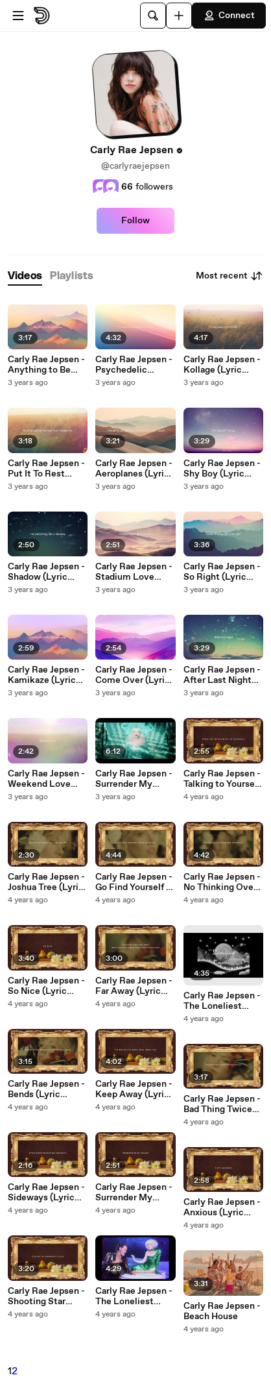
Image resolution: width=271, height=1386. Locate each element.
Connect (229, 15)
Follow (135, 221)
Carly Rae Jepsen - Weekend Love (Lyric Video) (46, 779)
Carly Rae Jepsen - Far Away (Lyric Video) (133, 986)
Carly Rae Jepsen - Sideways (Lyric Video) (46, 1192)
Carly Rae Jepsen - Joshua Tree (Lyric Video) (46, 882)
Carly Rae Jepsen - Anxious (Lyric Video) (222, 1207)
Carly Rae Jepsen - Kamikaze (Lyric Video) (46, 675)
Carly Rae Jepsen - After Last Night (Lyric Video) (222, 675)
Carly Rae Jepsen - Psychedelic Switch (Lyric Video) (133, 364)
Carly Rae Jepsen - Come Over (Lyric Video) (133, 675)
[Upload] (179, 16)
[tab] (25, 276)
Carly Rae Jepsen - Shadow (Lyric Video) (46, 572)
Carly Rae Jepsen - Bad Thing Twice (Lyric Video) (222, 1104)
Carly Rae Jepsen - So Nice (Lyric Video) (46, 986)
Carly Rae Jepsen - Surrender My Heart (133, 779)
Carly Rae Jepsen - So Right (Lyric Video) (222, 572)
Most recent (229, 275)
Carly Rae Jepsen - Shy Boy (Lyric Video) (222, 468)
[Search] (153, 16)
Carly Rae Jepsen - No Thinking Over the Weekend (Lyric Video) (222, 882)
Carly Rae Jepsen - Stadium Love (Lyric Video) (133, 572)
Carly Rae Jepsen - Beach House (222, 1311)
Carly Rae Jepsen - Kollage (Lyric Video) (222, 364)
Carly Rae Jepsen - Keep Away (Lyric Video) (133, 1089)
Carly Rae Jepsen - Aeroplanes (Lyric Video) (133, 468)
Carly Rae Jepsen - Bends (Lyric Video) (46, 1089)
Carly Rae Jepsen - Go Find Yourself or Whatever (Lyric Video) (134, 882)
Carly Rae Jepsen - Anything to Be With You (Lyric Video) (46, 364)
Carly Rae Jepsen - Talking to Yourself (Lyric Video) (222, 779)
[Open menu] (18, 16)
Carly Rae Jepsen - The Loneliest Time (133, 1296)
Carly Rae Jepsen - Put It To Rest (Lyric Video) (46, 468)
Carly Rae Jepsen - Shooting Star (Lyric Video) (46, 1296)
